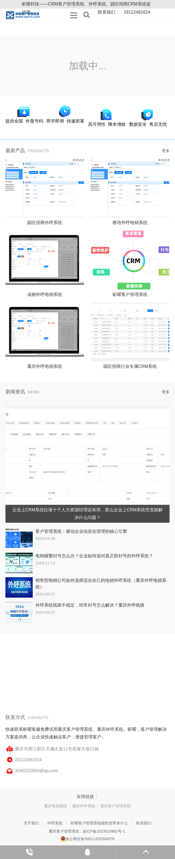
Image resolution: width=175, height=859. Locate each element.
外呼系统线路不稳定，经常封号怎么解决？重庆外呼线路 (89, 605)
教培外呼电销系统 (130, 222)
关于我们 (31, 823)
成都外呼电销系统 (44, 294)
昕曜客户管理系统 (130, 294)
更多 (166, 150)
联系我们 (143, 823)
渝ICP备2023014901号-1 (104, 831)
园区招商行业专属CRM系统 (130, 366)
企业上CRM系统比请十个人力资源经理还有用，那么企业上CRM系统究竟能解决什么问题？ (87, 514)
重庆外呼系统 (83, 806)
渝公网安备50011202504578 (87, 839)
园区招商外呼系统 (44, 222)
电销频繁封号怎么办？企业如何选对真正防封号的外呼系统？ (94, 556)
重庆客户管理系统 (115, 806)
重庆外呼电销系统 (44, 366)
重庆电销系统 (55, 806)
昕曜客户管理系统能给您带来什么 (99, 823)
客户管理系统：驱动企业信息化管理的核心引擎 (81, 531)
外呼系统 (54, 823)
